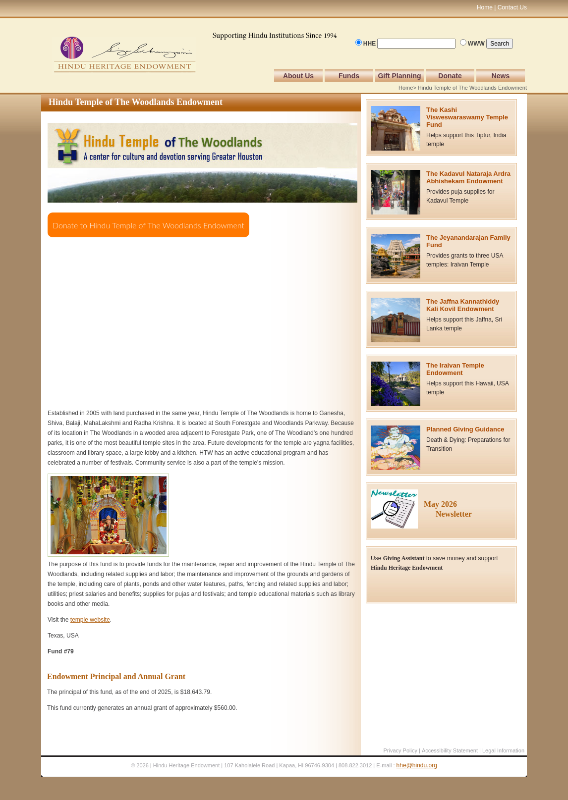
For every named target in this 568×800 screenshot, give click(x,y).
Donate (449, 76)
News (501, 76)
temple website (90, 619)
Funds (349, 76)
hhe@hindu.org (417, 765)
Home (405, 88)
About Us (298, 76)
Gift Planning (399, 76)
